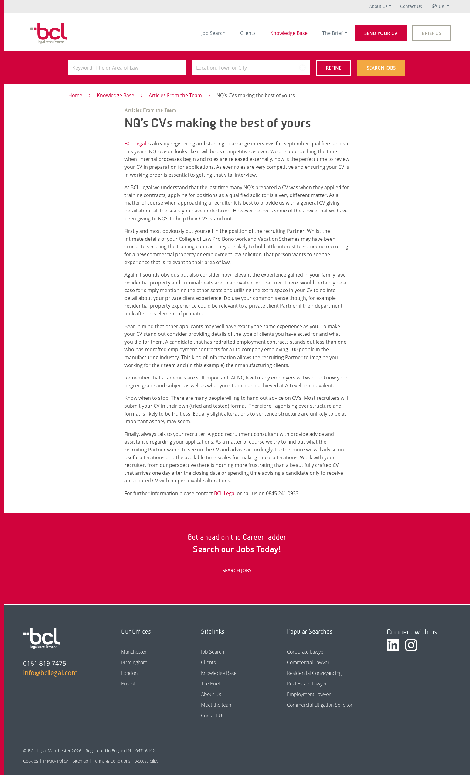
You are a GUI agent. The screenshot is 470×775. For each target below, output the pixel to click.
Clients (248, 33)
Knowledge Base (289, 33)
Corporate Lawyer (306, 651)
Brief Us (431, 33)
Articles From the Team (175, 95)
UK (442, 6)
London (129, 673)
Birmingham (134, 662)
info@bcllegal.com (50, 672)
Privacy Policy (55, 761)
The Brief (333, 33)
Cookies (30, 761)
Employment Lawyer (309, 694)
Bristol (128, 683)
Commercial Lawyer (308, 662)
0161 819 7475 (44, 663)
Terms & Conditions (112, 761)
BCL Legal (135, 143)
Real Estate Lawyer (307, 683)
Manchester (134, 651)
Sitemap (80, 761)
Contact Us (411, 6)
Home (75, 95)
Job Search (213, 33)
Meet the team (217, 705)
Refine (333, 68)
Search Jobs (381, 68)
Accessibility (146, 761)
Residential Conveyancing (314, 673)
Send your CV (380, 33)
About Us (378, 6)
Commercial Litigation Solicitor (319, 705)
